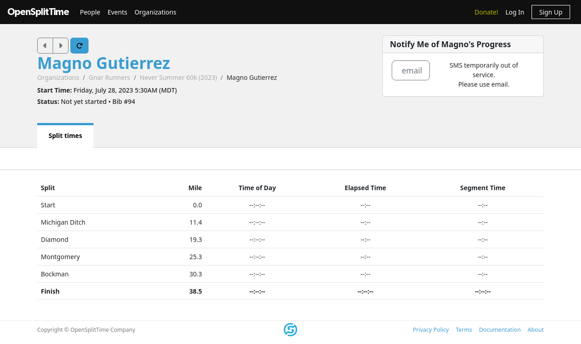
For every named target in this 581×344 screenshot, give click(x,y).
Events (117, 12)
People (90, 12)
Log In (514, 12)
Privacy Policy (430, 330)
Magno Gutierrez (103, 63)
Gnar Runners (109, 77)
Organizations (155, 12)
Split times (65, 135)
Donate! (486, 12)
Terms (464, 330)
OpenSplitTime (38, 12)
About (535, 330)
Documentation (500, 330)
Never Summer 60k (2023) (178, 77)
